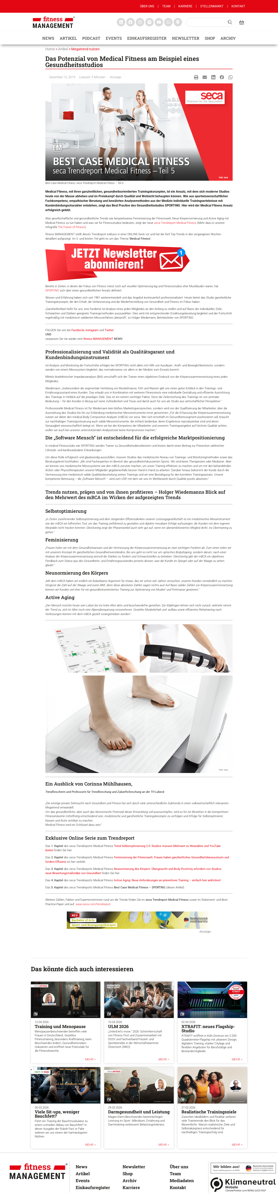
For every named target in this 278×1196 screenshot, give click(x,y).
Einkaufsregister (147, 38)
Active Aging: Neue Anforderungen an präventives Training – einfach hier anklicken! (167, 880)
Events (114, 38)
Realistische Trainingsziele (208, 1112)
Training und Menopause (60, 1026)
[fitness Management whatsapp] (168, 22)
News (48, 38)
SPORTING (52, 290)
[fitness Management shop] (241, 22)
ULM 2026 (118, 1026)
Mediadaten (182, 1180)
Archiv (228, 38)
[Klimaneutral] (243, 1185)
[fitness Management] (39, 1171)
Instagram (92, 330)
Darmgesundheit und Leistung (139, 1112)
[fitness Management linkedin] (121, 22)
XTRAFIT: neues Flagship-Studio (208, 1028)
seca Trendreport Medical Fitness (175, 223)
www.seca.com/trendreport (93, 904)
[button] (196, 77)
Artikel (68, 38)
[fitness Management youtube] (159, 22)
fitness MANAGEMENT (98, 339)
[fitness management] (54, 22)
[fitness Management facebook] (130, 22)
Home (50, 49)
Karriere (185, 6)
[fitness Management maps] (178, 22)
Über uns (147, 6)
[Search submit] (230, 22)
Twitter (109, 330)
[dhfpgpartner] (243, 1168)
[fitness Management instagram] (140, 22)
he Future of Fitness (72, 227)
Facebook (77, 330)
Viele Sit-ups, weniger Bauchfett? (57, 1114)
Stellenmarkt (212, 6)
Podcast (91, 38)
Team (166, 6)
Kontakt (238, 6)
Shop (210, 38)
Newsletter (185, 38)
